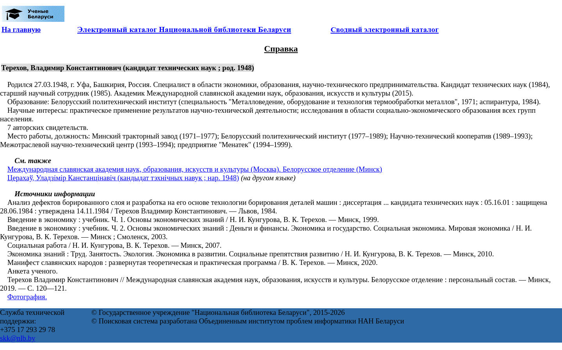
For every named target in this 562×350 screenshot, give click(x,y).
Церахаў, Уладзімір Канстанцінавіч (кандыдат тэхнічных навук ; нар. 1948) (123, 178)
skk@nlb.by (17, 338)
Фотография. (27, 297)
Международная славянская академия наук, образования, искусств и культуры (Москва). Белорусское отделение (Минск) (194, 169)
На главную (21, 29)
